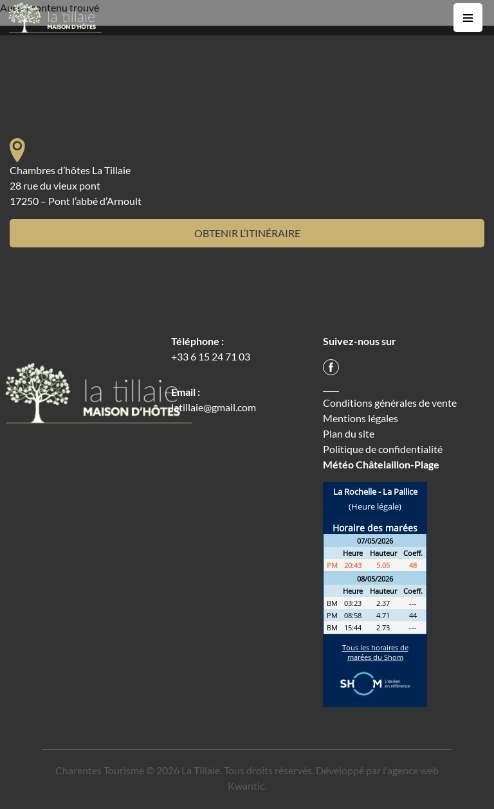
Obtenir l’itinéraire (247, 233)
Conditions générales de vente (390, 402)
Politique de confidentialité (383, 449)
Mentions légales (360, 418)
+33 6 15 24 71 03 (210, 356)
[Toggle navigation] (467, 17)
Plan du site (348, 433)
